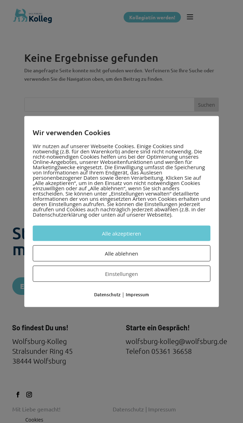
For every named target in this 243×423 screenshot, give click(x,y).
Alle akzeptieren (121, 233)
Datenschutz (107, 294)
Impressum (137, 294)
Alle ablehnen (121, 253)
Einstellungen (121, 273)
